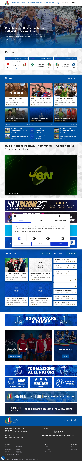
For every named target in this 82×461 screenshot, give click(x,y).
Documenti (18, 449)
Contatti (17, 454)
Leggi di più (71, 78)
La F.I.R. (6, 446)
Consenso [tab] (21, 220)
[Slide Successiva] (9, 24)
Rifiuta (22, 243)
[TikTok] (69, 3)
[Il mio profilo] (58, 3)
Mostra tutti (73, 428)
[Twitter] (65, 3)
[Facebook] (63, 3)
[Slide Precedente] (6, 24)
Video (72, 447)
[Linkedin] (74, 3)
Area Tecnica (7, 451)
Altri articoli (46, 253)
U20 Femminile (48, 451)
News (46, 452)
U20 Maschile (47, 449)
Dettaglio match (17, 69)
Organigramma (8, 449)
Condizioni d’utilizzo (14, 459)
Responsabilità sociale (9, 454)
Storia (6, 447)
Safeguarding (18, 451)
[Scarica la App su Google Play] (75, 420)
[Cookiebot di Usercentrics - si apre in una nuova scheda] (59, 216)
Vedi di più (71, 253)
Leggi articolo (11, 43)
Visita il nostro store (15, 356)
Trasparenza (7, 452)
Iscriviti (65, 356)
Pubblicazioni (74, 449)
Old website (7, 459)
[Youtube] (72, 3)
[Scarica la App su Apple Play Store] (72, 420)
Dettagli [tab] (41, 220)
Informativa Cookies (28, 459)
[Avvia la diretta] (41, 158)
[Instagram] (67, 3)
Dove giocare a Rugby (20, 446)
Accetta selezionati (41, 243)
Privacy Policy (21, 459)
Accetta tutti (59, 243)
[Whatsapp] (76, 3)
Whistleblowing (35, 459)
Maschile (46, 446)
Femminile (47, 447)
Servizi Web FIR (19, 452)
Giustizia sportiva (19, 447)
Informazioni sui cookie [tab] (60, 220)
